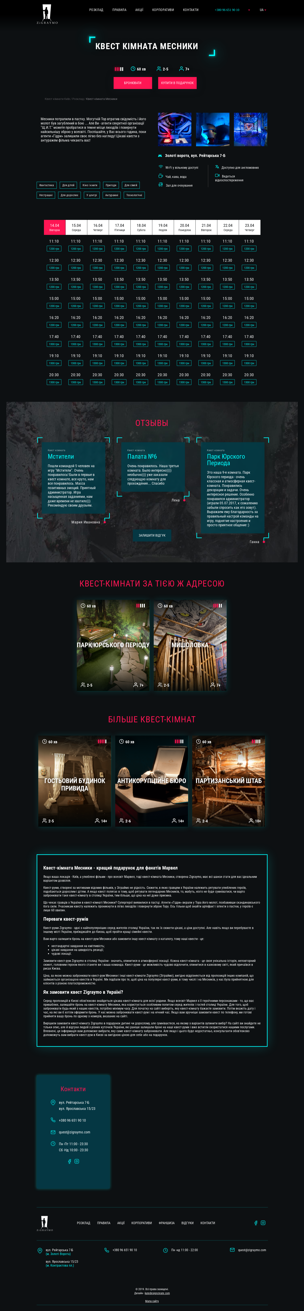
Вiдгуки (187, 1213)
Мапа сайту (152, 1291)
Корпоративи (141, 1213)
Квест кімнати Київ (57, 89)
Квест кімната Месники (101, 89)
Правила (103, 1213)
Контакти (208, 1213)
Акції (121, 1213)
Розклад (78, 89)
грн (54, 239)
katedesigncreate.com (157, 1283)
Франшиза (167, 1213)
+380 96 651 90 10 (125, 1240)
